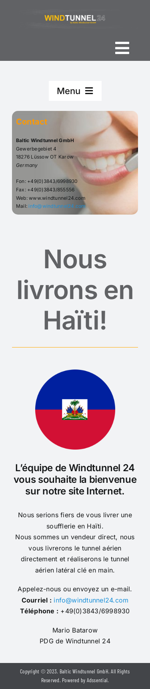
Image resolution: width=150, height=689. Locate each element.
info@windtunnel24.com (57, 206)
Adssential (97, 680)
